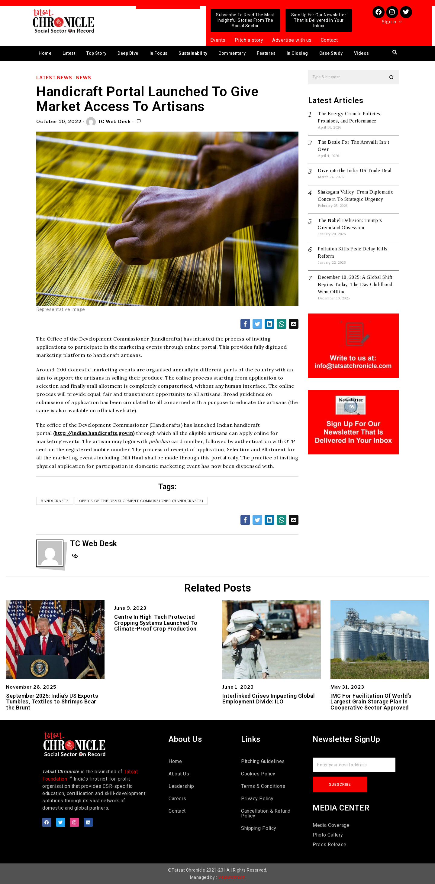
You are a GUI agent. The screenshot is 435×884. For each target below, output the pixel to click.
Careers (177, 798)
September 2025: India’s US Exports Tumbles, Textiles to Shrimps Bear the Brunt (52, 702)
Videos (361, 53)
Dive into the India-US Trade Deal (355, 170)
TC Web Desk (108, 122)
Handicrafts (55, 501)
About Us (179, 774)
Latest (69, 53)
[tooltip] (245, 324)
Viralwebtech (231, 877)
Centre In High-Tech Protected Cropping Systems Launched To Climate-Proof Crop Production (155, 623)
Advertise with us (292, 40)
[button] (391, 77)
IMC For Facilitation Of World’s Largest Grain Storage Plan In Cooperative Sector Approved (371, 702)
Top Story (96, 53)
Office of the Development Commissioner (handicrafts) (141, 501)
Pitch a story (249, 40)
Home (45, 53)
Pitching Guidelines (263, 761)
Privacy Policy (257, 798)
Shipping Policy (258, 828)
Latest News (54, 77)
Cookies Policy (258, 774)
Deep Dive (128, 53)
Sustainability (193, 53)
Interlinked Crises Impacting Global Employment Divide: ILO (268, 699)
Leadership (181, 786)
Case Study (331, 53)
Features (266, 53)
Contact (329, 40)
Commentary (232, 53)
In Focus (159, 53)
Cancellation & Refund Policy (266, 813)
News (83, 77)
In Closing (297, 53)
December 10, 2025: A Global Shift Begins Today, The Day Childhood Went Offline (355, 284)
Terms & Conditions (263, 786)
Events (218, 40)
